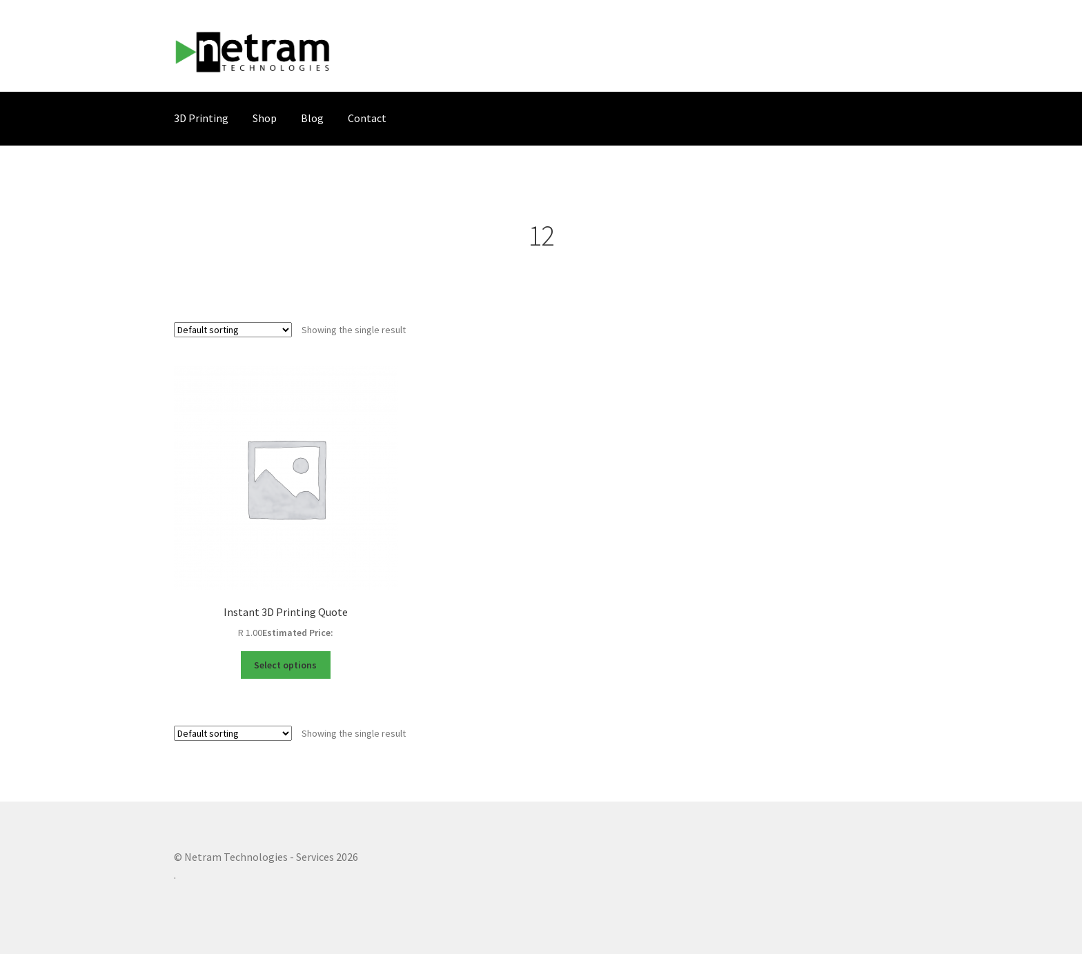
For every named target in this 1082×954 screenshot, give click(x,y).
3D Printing (201, 118)
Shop (265, 118)
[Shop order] (233, 329)
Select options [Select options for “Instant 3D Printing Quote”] (285, 665)
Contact (367, 118)
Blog (312, 118)
